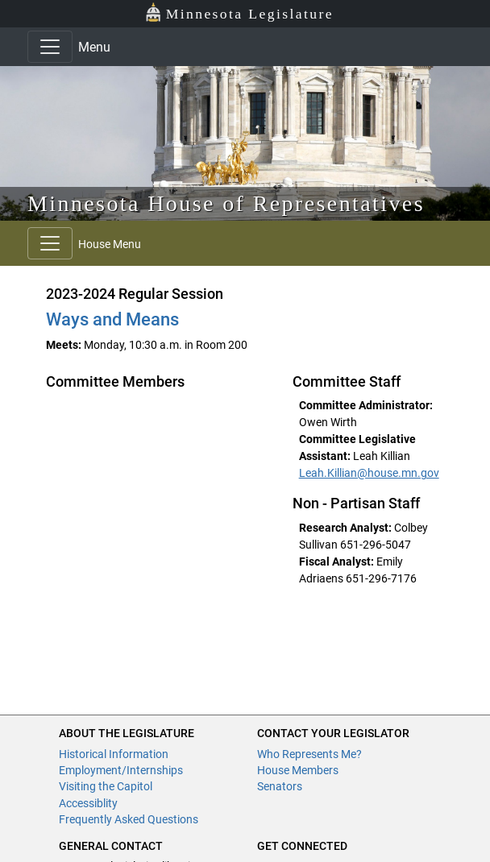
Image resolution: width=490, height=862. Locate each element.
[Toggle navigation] (50, 47)
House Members (297, 770)
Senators (279, 786)
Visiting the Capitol (105, 786)
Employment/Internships (121, 770)
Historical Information (113, 754)
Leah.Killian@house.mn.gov (369, 472)
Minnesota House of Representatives (226, 203)
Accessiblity (88, 803)
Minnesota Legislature (239, 12)
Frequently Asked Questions (128, 819)
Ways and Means (112, 319)
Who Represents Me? (309, 754)
